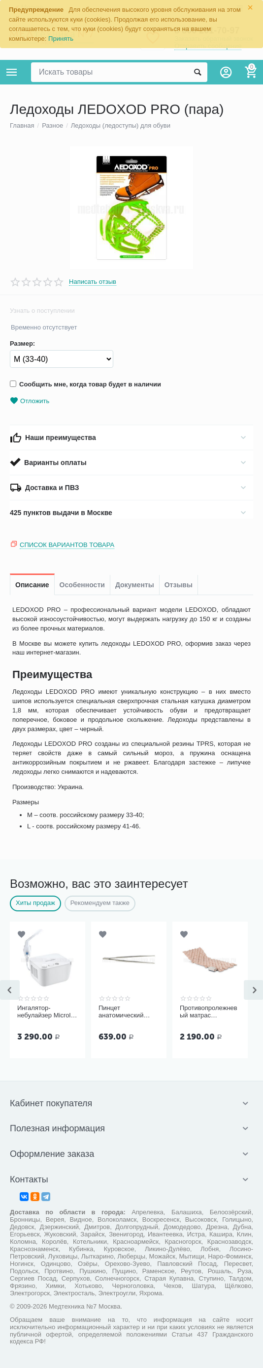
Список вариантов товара (67, 544)
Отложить (29, 401)
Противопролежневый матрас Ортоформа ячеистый (208, 1012)
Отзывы (178, 585)
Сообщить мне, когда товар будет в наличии (85, 384)
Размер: (22, 343)
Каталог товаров (12, 72)
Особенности (82, 585)
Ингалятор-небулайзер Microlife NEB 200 (47, 1012)
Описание (32, 585)
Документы (134, 585)
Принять (60, 38)
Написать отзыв (92, 281)
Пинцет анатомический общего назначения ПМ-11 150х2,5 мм (128, 1012)
